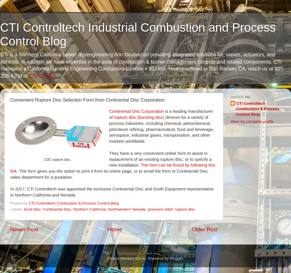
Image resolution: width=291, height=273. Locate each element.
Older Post (205, 229)
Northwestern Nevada (127, 209)
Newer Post (24, 229)
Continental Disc (57, 209)
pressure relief (160, 209)
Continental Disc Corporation (136, 111)
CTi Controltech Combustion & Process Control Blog (257, 109)
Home (115, 229)
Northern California (89, 209)
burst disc (32, 209)
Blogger (176, 258)
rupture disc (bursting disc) (139, 117)
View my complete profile (252, 121)
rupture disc (185, 209)
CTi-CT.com (42, 76)
